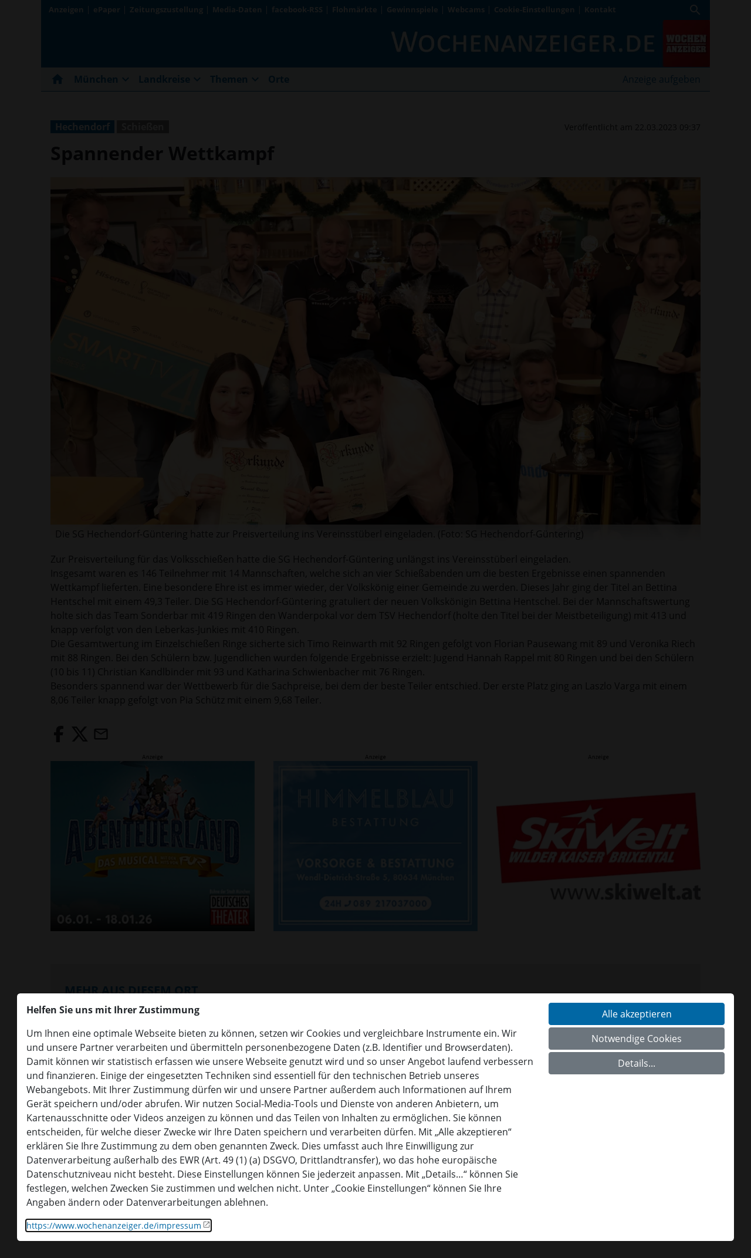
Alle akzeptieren (637, 1013)
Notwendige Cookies (636, 1038)
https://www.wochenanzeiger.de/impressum (113, 1225)
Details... (636, 1063)
